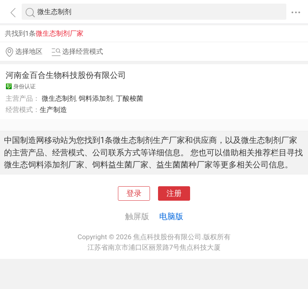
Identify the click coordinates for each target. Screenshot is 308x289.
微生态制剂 (59, 98)
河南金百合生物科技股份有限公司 (66, 75)
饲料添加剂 (96, 98)
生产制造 (53, 110)
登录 (134, 193)
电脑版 (171, 216)
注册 (174, 193)
